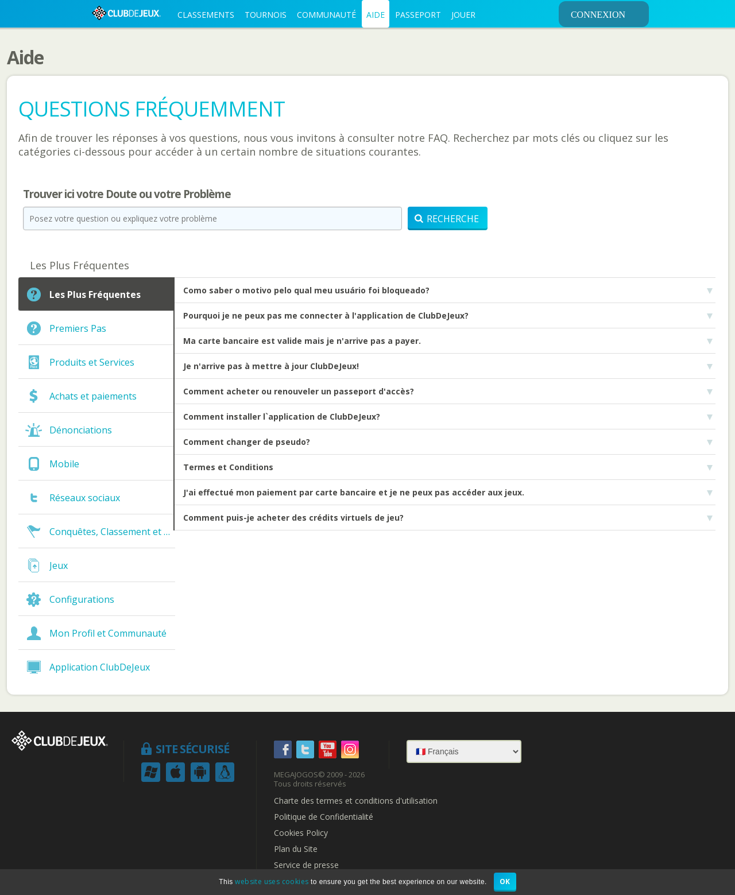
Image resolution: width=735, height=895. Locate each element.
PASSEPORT (418, 14)
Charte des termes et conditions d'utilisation (356, 800)
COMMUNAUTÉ (326, 14)
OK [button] (505, 881)
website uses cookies (271, 881)
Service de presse (306, 865)
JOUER (463, 14)
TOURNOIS (266, 14)
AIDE (375, 14)
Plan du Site (296, 849)
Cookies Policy (301, 833)
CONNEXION (608, 14)
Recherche (447, 218)
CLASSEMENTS (205, 14)
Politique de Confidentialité (323, 816)
